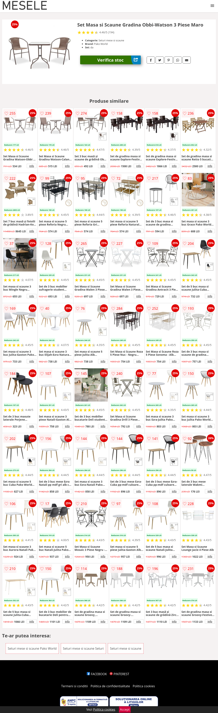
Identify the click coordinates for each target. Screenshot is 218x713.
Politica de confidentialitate (110, 686)
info (31, 166)
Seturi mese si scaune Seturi (83, 648)
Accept (125, 709)
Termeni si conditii (74, 686)
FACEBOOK (97, 674)
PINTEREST (119, 674)
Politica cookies (144, 686)
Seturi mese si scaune (125, 648)
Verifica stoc (119, 60)
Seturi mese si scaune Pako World (32, 648)
